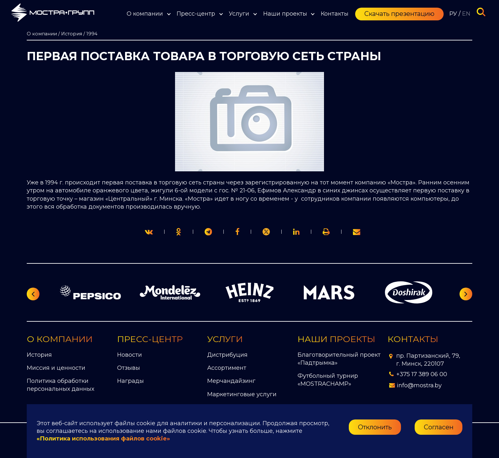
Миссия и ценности (56, 367)
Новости (129, 354)
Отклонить (375, 427)
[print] (237, 232)
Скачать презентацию (399, 14)
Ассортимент (226, 367)
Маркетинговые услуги (242, 394)
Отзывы (128, 367)
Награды (130, 380)
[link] (266, 232)
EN (466, 13)
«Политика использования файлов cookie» (103, 438)
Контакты (334, 13)
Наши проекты (285, 13)
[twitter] (148, 232)
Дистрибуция (227, 354)
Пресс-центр (196, 13)
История (39, 354)
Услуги (239, 13)
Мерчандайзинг (231, 380)
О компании (145, 13)
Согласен (438, 427)
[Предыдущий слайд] (33, 294)
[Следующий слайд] (466, 294)
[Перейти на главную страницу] (52, 14)
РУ (453, 13)
